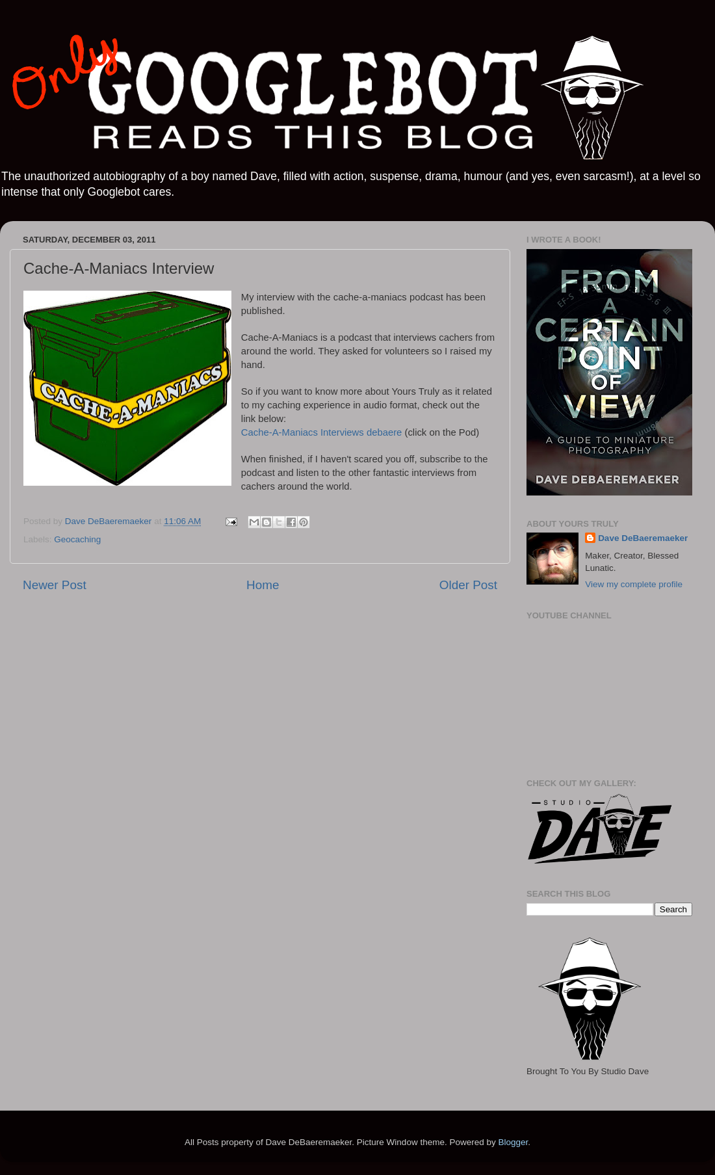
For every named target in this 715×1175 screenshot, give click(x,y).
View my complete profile (633, 584)
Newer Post (54, 585)
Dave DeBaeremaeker (643, 538)
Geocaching (77, 539)
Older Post (468, 585)
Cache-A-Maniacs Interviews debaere (321, 432)
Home (262, 585)
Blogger (513, 1142)
